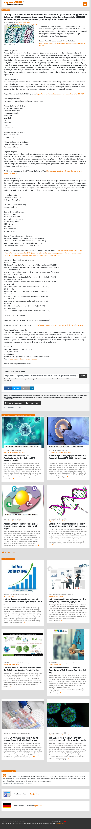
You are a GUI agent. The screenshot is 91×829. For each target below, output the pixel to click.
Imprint (7, 823)
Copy (83, 376)
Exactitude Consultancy (10, 596)
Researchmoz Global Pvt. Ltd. (12, 735)
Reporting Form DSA (49, 823)
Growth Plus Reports (55, 664)
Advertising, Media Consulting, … (65, 594)
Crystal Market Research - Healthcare (26, 24)
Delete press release (13, 403)
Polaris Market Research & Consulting (60, 735)
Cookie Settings (60, 823)
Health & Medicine (24, 22)
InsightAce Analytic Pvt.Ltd (11, 664)
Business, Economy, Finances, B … (20, 594)
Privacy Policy (14, 823)
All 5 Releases (8, 552)
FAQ (3, 823)
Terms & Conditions (25, 823)
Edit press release (32, 403)
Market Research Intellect (56, 596)
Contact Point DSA (37, 823)
